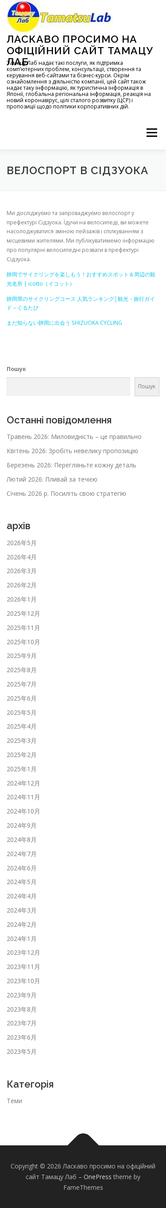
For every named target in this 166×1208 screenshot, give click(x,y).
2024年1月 (22, 938)
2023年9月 (22, 995)
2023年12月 (23, 952)
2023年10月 (23, 981)
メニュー (151, 133)
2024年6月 (22, 868)
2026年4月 (22, 557)
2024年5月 (22, 881)
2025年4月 (22, 726)
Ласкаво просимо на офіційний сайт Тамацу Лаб (80, 50)
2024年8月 (22, 839)
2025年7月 (22, 684)
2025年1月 (22, 769)
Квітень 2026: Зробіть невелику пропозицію (72, 451)
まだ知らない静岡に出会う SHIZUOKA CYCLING (64, 323)
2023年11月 (23, 966)
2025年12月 (23, 613)
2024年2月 (22, 924)
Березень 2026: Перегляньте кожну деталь (71, 465)
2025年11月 (23, 627)
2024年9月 (22, 825)
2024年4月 (22, 896)
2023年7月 (22, 1023)
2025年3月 (22, 740)
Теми (14, 1100)
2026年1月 (22, 599)
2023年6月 (22, 1037)
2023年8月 (22, 1009)
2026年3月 (22, 570)
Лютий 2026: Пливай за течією (52, 479)
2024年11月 (23, 797)
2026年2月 (22, 585)
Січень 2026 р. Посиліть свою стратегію (66, 493)
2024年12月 (23, 783)
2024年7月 (22, 853)
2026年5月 (22, 542)
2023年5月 (22, 1051)
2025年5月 (22, 712)
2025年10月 (23, 642)
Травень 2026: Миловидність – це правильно (74, 436)
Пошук (16, 369)
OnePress (98, 1176)
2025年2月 (22, 754)
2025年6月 (22, 698)
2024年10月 (23, 811)
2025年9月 (22, 655)
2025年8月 (22, 670)
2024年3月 (22, 910)
